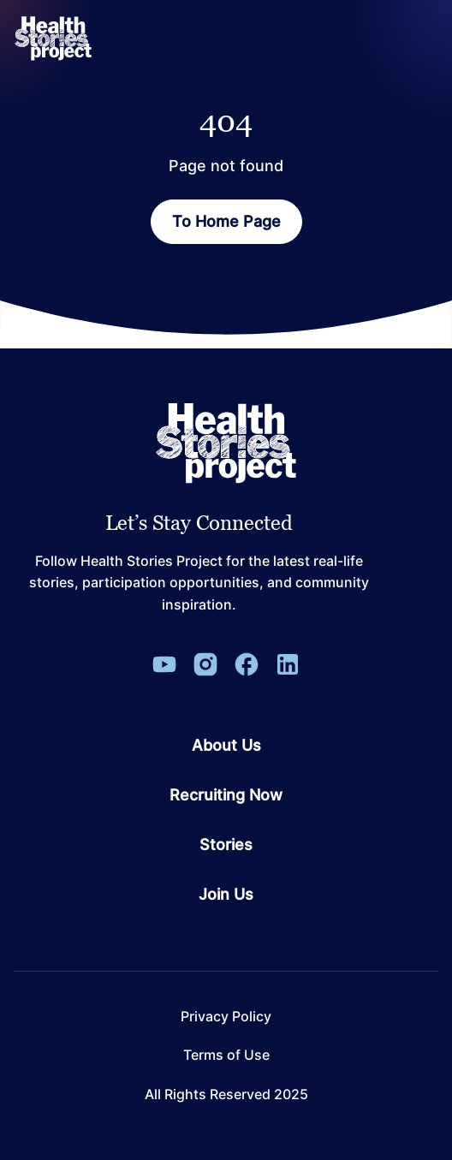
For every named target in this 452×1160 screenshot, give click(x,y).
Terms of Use (226, 1055)
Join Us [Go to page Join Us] (226, 894)
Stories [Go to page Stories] (226, 845)
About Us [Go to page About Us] (226, 745)
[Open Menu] (421, 38)
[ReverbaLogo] (53, 38)
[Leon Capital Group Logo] (226, 443)
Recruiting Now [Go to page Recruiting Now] (226, 795)
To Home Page (226, 221)
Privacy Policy (226, 1016)
